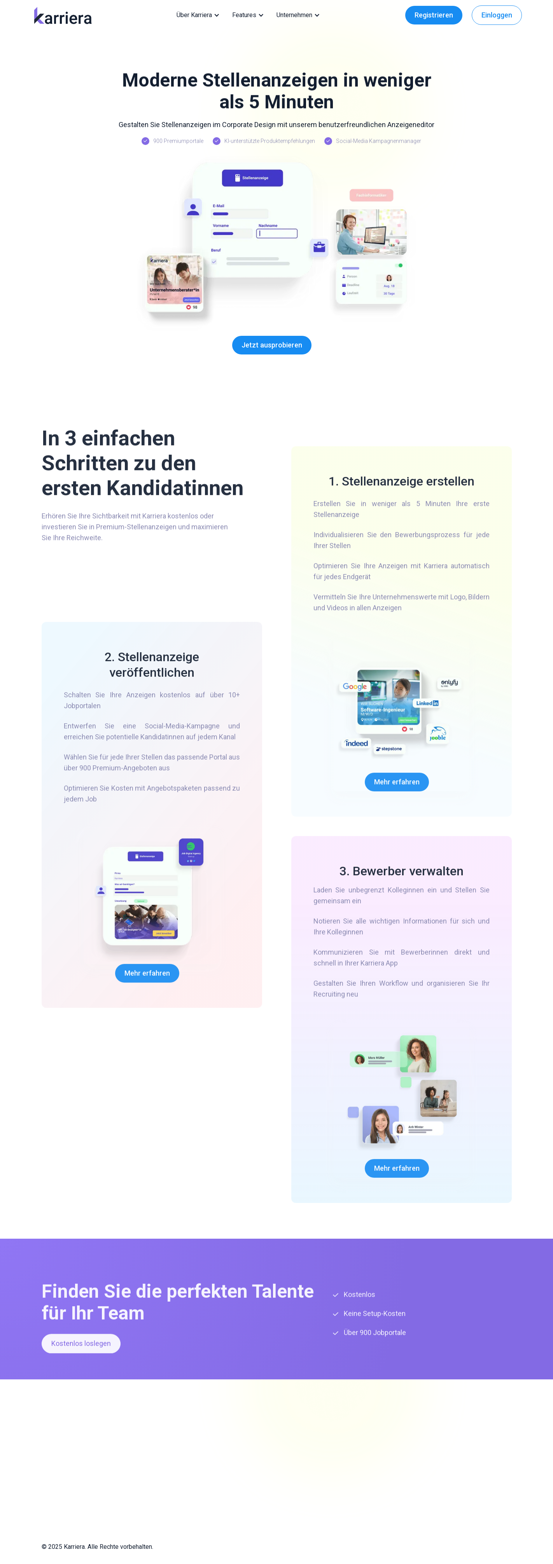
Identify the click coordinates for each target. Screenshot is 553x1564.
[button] (200, 15)
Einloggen (496, 15)
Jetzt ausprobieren (272, 345)
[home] (62, 15)
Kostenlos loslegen (81, 1348)
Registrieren (434, 15)
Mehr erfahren (147, 978)
